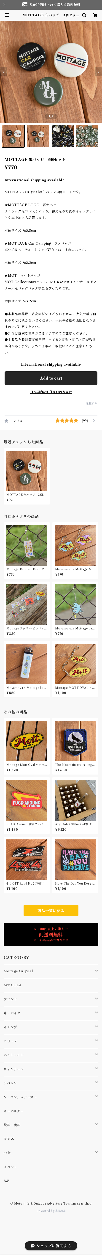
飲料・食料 (12, 1125)
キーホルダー (14, 1111)
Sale (7, 1153)
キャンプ (10, 1027)
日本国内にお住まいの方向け (51, 392)
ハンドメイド (14, 1055)
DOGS (9, 1139)
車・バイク (12, 1013)
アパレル (10, 1083)
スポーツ (10, 1041)
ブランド (10, 999)
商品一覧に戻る (51, 910)
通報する (91, 403)
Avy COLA (12, 985)
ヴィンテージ (14, 1069)
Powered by (51, 1211)
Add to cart (51, 378)
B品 (7, 1181)
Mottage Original (18, 971)
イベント (10, 1167)
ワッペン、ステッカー (20, 1097)
